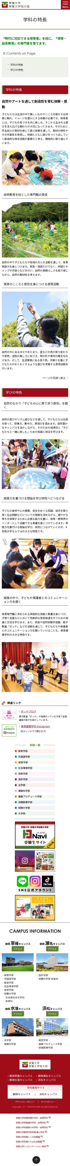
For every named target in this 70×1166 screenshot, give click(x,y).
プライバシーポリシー (25, 1101)
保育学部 (9, 990)
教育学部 (9, 975)
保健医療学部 (46, 1047)
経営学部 (9, 982)
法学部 (7, 1040)
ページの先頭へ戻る (53, 378)
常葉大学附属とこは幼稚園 (28, 1136)
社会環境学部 (11, 986)
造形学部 (43, 975)
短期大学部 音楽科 (48, 978)
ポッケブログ (28, 711)
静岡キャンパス (22, 1094)
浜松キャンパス (47, 1080)
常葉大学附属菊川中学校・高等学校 (32, 1127)
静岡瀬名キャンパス (49, 1076)
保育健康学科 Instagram (35, 726)
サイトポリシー (48, 1101)
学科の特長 (16, 64)
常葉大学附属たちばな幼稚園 (29, 1141)
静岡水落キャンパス (20, 1080)
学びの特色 (16, 70)
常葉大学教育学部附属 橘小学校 (30, 1132)
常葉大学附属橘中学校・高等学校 (31, 1122)
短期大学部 (10, 993)
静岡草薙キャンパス (20, 1076)
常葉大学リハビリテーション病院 (31, 1146)
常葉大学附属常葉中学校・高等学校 (32, 1117)
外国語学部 (10, 978)
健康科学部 (10, 1044)
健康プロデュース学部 (50, 1044)
